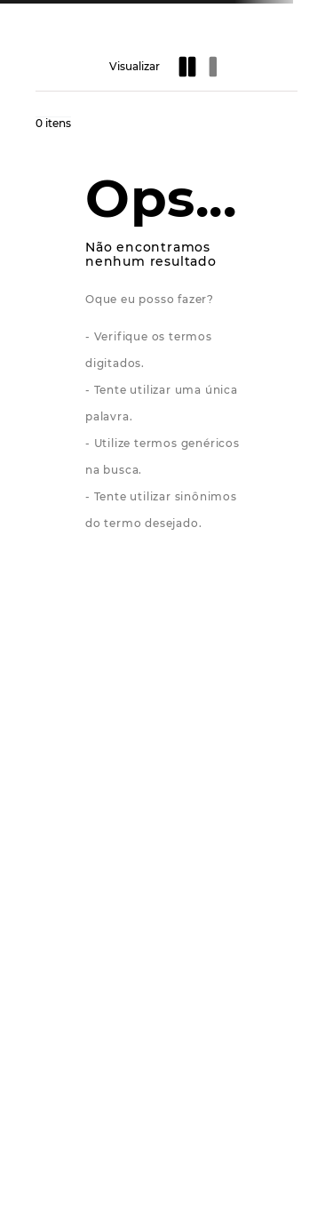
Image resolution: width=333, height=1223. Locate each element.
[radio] (189, 66)
